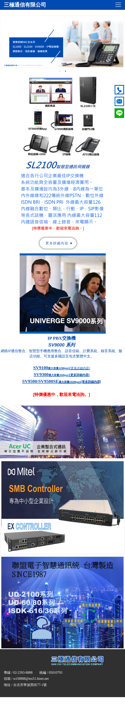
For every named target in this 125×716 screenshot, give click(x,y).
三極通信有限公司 (25, 5)
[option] (62, 42)
